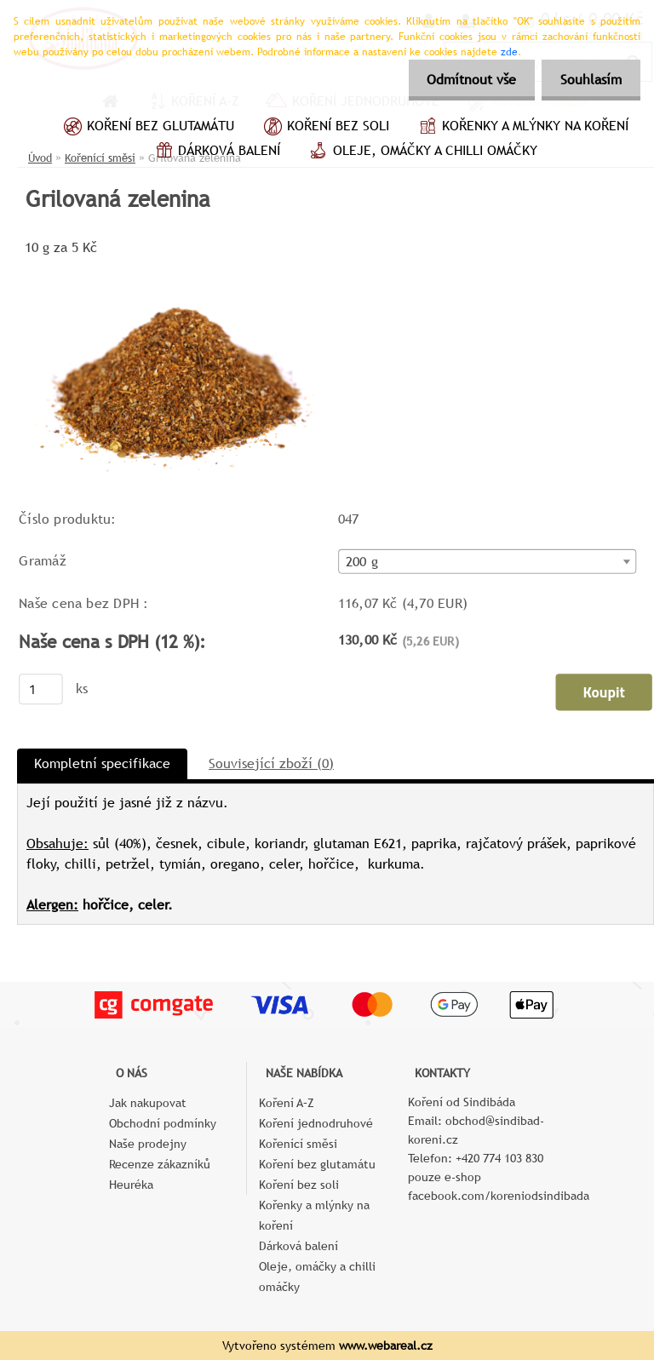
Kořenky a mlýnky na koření (521, 128)
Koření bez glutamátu (147, 128)
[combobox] (487, 560)
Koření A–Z (286, 1103)
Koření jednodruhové (316, 1123)
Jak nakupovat (147, 1103)
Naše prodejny (147, 1144)
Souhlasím (588, 80)
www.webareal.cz (386, 1345)
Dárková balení (215, 152)
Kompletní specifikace (102, 763)
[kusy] (41, 689)
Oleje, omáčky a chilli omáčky (421, 152)
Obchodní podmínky (162, 1123)
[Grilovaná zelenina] (179, 266)
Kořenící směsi (298, 1144)
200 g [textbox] (362, 562)
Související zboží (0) (271, 763)
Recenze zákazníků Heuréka (159, 1174)
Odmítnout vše (463, 80)
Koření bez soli (324, 128)
